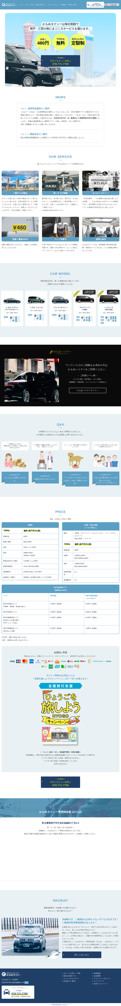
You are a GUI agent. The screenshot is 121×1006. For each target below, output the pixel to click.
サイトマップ (99, 981)
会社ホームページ (100, 984)
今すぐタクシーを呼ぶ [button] (60, 61)
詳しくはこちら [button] (82, 955)
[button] (87, 390)
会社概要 (97, 976)
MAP (26, 982)
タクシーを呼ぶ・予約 (72, 973)
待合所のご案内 (72, 4)
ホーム (21, 4)
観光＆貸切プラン (40, 4)
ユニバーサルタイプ (53, 4)
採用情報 (63, 4)
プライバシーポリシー (102, 978)
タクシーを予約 (29, 4)
